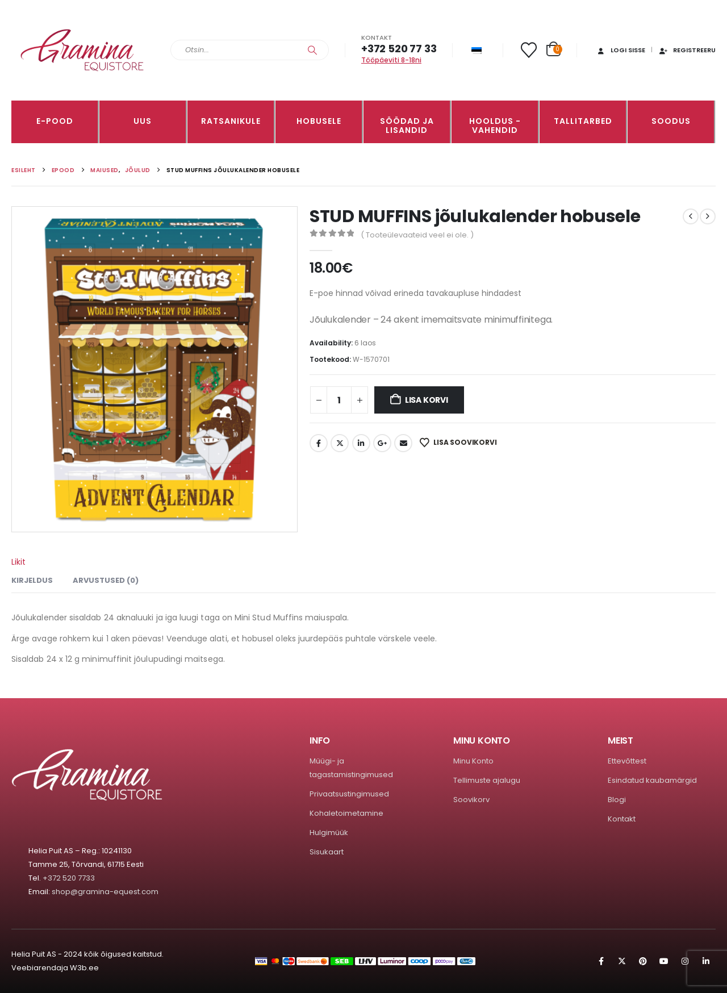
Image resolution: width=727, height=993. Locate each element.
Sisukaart (327, 851)
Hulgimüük (329, 832)
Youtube (663, 961)
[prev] (691, 216)
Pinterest (642, 961)
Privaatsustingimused (349, 793)
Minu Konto (473, 761)
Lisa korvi (426, 400)
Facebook (319, 443)
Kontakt (622, 818)
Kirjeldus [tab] (32, 580)
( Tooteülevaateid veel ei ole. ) (417, 235)
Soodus (671, 121)
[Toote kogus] (339, 400)
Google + (382, 443)
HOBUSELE (318, 121)
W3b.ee (84, 967)
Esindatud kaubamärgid (652, 780)
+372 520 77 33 (398, 48)
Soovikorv (471, 799)
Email (403, 443)
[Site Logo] (82, 50)
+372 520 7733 (69, 878)
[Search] (312, 50)
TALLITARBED (583, 121)
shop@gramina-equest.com (105, 891)
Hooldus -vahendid (495, 125)
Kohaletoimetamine (346, 813)
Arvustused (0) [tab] (106, 580)
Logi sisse (620, 50)
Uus (142, 121)
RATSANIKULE (231, 121)
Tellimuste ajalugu (486, 780)
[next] (708, 216)
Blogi (617, 799)
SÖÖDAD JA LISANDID (407, 125)
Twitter (340, 443)
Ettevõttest (627, 761)
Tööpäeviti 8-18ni (391, 60)
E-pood (54, 121)
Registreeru (687, 50)
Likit (18, 562)
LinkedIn (361, 443)
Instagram (684, 961)
